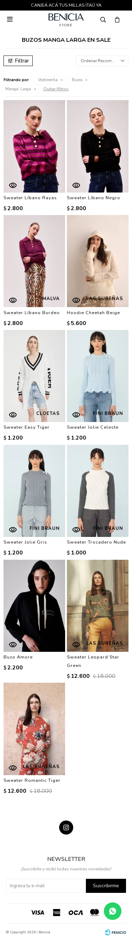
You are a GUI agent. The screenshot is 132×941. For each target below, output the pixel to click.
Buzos (77, 80)
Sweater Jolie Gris (25, 542)
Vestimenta (48, 80)
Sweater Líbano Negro (93, 198)
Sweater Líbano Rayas (30, 198)
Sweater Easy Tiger (27, 427)
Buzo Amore (18, 657)
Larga (18, 89)
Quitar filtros (56, 89)
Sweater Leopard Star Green (93, 661)
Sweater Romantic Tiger (32, 780)
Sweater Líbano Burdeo (32, 313)
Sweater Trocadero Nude (96, 542)
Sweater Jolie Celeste (93, 427)
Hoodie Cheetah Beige (93, 313)
